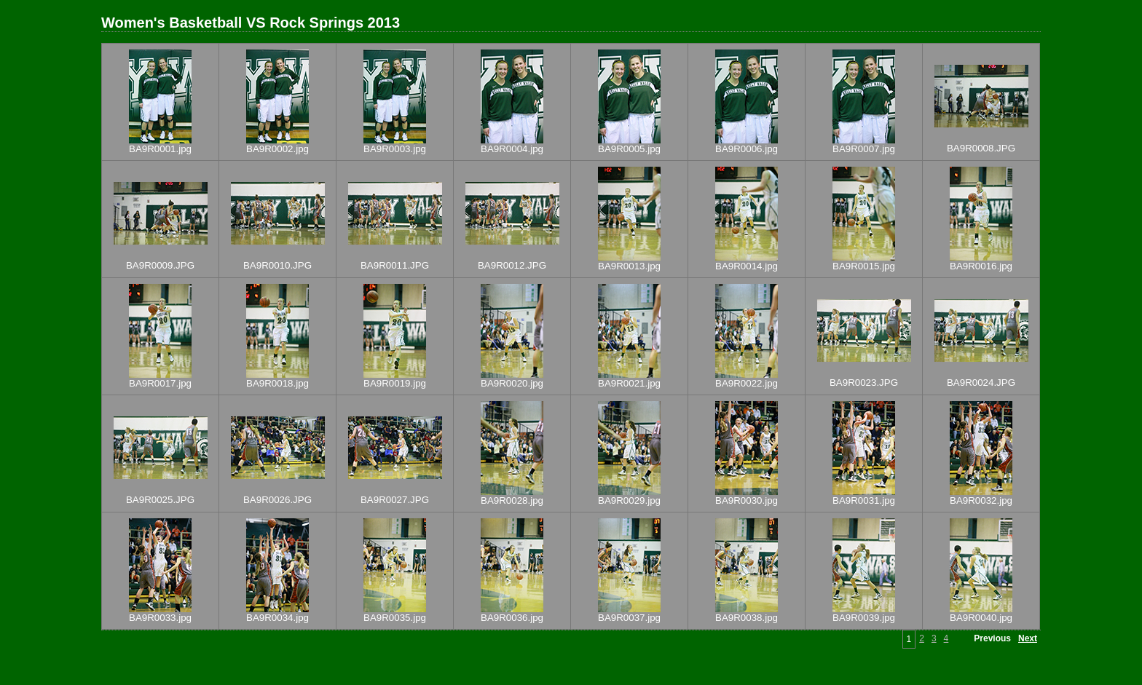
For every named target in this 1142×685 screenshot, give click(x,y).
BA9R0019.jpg (394, 383)
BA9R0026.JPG (277, 499)
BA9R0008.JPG (981, 148)
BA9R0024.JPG (981, 382)
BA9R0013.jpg (629, 266)
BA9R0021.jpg (629, 383)
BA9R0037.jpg (629, 617)
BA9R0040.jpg (981, 617)
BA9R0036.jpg (512, 617)
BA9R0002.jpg (277, 148)
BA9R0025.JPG (160, 499)
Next (1027, 638)
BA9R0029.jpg (629, 500)
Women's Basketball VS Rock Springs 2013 (250, 23)
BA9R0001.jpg (160, 148)
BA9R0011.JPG (395, 265)
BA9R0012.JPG (512, 265)
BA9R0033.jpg (160, 617)
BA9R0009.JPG (160, 265)
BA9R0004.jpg (512, 148)
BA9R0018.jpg (277, 383)
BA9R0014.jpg (746, 266)
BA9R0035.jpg (394, 617)
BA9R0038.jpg (746, 617)
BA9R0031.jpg (863, 500)
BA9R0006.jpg (746, 148)
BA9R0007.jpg (863, 148)
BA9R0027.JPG (395, 499)
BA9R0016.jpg (981, 266)
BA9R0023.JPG (864, 382)
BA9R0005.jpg (629, 148)
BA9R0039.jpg (863, 617)
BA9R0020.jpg (512, 383)
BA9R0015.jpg (863, 266)
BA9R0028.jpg (512, 500)
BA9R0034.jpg (277, 617)
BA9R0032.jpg (981, 500)
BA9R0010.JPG (277, 265)
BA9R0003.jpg (394, 148)
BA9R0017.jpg (160, 383)
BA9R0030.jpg (746, 500)
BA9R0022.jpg (746, 383)
